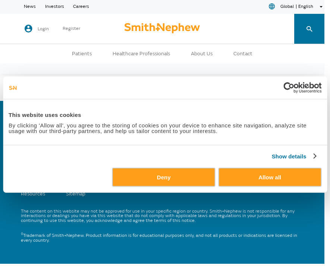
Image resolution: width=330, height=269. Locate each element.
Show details (289, 156)
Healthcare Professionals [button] (141, 53)
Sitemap (75, 194)
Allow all (269, 177)
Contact (242, 53)
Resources (33, 194)
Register (71, 29)
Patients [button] (82, 53)
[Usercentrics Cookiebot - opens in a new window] (288, 87)
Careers (81, 6)
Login (43, 29)
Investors (54, 6)
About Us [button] (202, 53)
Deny (164, 177)
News (30, 6)
